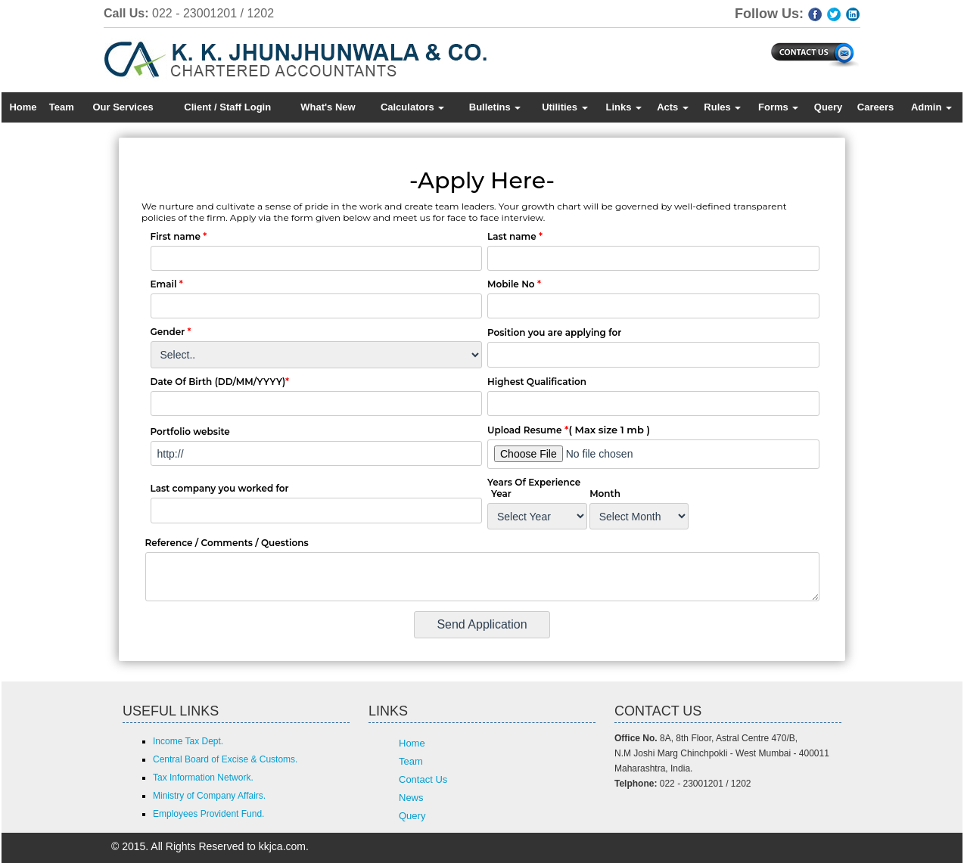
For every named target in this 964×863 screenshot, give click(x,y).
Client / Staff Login (227, 107)
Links (623, 107)
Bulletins (495, 107)
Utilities (565, 107)
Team (61, 107)
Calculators (412, 107)
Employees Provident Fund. (208, 814)
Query (828, 107)
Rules (722, 107)
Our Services (122, 107)
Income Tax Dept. (188, 741)
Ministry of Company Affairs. (209, 795)
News (411, 797)
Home (22, 107)
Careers (875, 107)
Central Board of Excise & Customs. (225, 759)
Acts (673, 107)
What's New (327, 107)
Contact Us (423, 779)
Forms (778, 107)
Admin (931, 107)
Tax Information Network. (203, 777)
